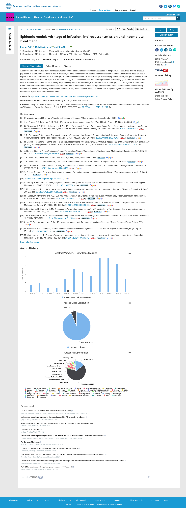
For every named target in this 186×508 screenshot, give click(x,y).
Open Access (100, 500)
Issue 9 (38, 29)
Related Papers (52, 66)
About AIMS (14, 500)
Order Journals (80, 500)
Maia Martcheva (43, 47)
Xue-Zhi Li (63, 47)
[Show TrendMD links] (149, 477)
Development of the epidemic (32, 429)
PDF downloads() (165, 62)
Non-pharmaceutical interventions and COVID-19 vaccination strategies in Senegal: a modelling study (58, 423)
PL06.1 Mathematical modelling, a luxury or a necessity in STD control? (47, 467)
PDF (161, 30)
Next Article (142, 29)
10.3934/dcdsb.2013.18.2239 (68, 29)
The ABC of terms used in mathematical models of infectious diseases (47, 411)
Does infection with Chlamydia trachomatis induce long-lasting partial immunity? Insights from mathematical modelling (64, 454)
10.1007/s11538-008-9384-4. (81, 205)
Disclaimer (62, 500)
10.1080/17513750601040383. (52, 192)
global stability (52, 96)
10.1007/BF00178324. (132, 129)
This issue (109, 29)
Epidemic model (38, 96)
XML (172, 30)
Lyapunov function (68, 96)
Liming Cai (25, 47)
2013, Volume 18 (27, 29)
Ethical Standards (135, 500)
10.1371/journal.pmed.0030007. (57, 168)
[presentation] (60, 77)
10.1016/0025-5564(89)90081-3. (48, 153)
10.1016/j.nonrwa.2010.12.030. (64, 218)
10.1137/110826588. (68, 185)
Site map (68, 504)
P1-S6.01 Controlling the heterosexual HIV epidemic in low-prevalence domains (50, 448)
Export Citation (166, 35)
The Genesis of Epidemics (31, 442)
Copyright (45, 500)
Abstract (32, 66)
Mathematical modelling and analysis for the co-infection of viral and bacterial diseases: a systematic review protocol (63, 436)
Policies (30, 500)
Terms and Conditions (159, 500)
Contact (117, 500)
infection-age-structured (87, 96)
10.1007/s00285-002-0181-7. (81, 238)
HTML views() (161, 59)
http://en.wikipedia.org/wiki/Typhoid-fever (43, 179)
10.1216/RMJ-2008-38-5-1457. (76, 212)
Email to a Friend (165, 45)
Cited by (67, 66)
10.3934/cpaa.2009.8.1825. (111, 138)
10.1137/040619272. (44, 231)
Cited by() (161, 65)
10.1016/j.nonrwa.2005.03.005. (125, 144)
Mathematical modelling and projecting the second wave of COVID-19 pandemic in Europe (54, 417)
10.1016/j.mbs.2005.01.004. (71, 198)
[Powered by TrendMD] (32, 477)
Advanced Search (172, 15)
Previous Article (125, 29)
